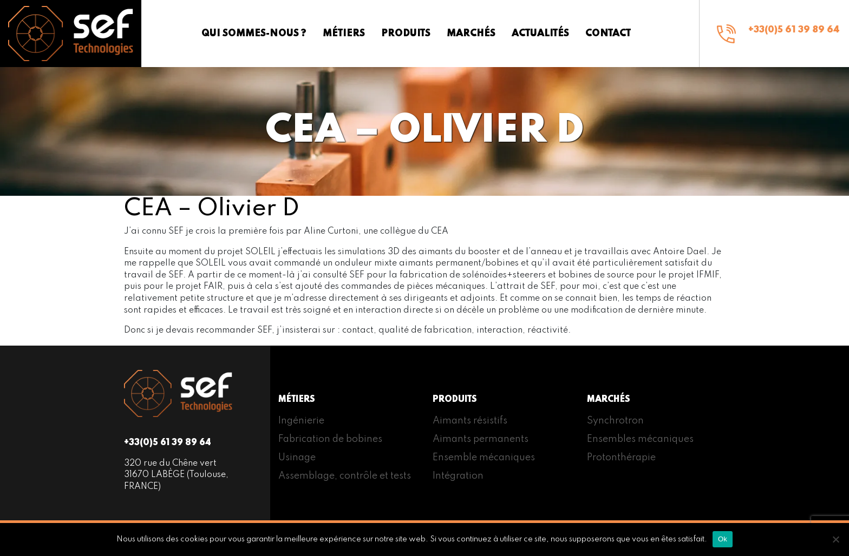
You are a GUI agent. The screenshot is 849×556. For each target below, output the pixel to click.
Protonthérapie (621, 457)
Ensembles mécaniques (640, 439)
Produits (405, 33)
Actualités (540, 33)
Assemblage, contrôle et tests (344, 476)
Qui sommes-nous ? (253, 33)
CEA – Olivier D (211, 209)
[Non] (835, 539)
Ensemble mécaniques (484, 457)
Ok (722, 539)
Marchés (471, 33)
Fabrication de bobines (330, 439)
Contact (608, 33)
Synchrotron (615, 421)
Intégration (458, 476)
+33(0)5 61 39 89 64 (794, 30)
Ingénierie (301, 421)
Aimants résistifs (470, 421)
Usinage (297, 457)
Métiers (344, 33)
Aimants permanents (480, 439)
